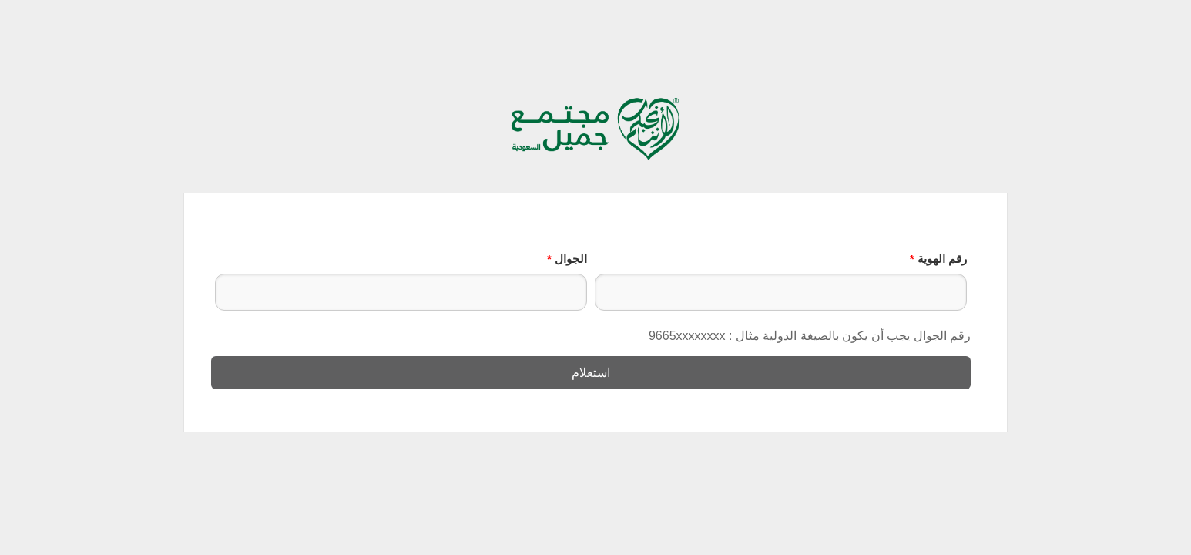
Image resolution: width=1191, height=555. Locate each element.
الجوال (567, 258)
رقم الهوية (938, 258)
